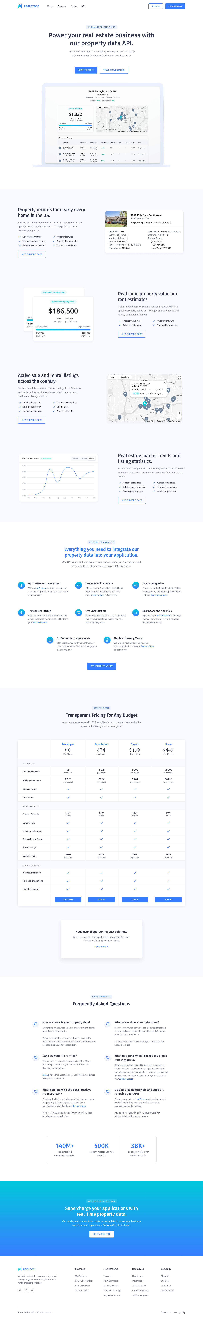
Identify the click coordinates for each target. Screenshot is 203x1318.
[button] (61, 6)
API (83, 6)
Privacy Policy (179, 1313)
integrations (98, 595)
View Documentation (114, 70)
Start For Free (175, 6)
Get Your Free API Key (102, 666)
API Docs (155, 6)
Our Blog (165, 1281)
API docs (41, 588)
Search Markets (82, 1285)
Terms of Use (147, 646)
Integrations (138, 1281)
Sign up (46, 1075)
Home (50, 6)
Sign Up (101, 899)
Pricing (74, 6)
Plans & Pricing (82, 1290)
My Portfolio (81, 1276)
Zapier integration (159, 595)
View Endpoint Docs (32, 254)
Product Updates (140, 1290)
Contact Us (166, 1285)
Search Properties (83, 1281)
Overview (108, 1276)
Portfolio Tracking (112, 1290)
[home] (28, 6)
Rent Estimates (111, 1281)
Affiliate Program (140, 1295)
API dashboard (40, 622)
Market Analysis (111, 1285)
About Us (165, 1276)
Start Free (68, 899)
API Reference (139, 1285)
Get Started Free (101, 1235)
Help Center (137, 1276)
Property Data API (112, 1295)
